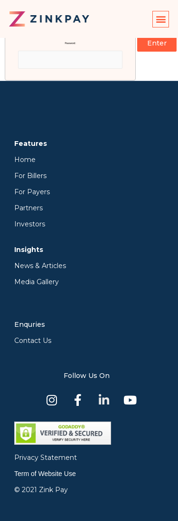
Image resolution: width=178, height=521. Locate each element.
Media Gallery (36, 282)
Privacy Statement (45, 457)
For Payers (32, 192)
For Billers (30, 175)
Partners (28, 208)
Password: (70, 55)
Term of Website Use (45, 473)
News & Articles (40, 265)
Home (25, 159)
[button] (160, 19)
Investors (29, 224)
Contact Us (32, 340)
